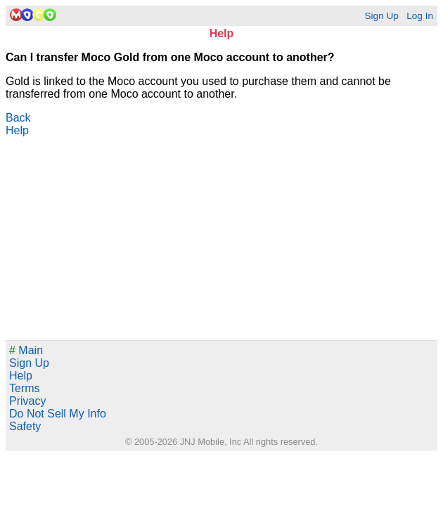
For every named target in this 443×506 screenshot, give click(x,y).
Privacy (27, 401)
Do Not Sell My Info (57, 414)
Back (18, 118)
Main (26, 350)
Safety (25, 426)
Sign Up (381, 16)
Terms (24, 388)
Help (17, 130)
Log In (419, 16)
